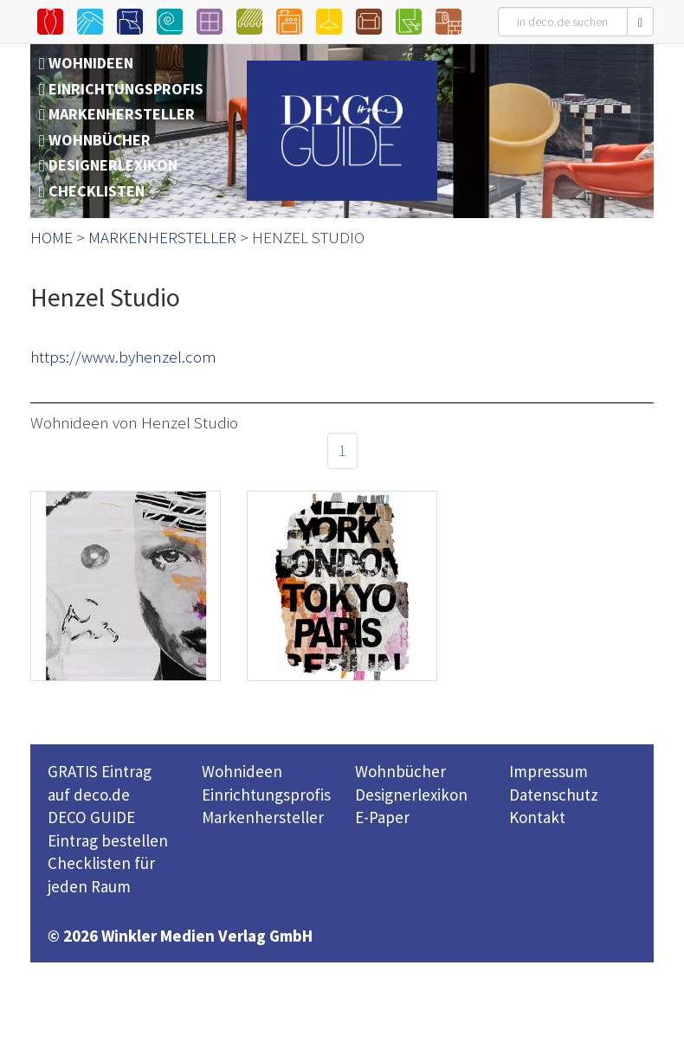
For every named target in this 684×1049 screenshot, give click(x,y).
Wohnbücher (400, 771)
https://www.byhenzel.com (123, 356)
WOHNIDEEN (90, 63)
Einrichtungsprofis (266, 794)
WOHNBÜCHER (99, 140)
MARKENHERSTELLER (121, 114)
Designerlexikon (411, 794)
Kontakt (537, 817)
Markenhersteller (263, 817)
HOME (51, 237)
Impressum (548, 771)
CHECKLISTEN (96, 191)
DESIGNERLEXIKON (112, 165)
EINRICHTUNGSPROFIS (125, 89)
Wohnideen (242, 771)
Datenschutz (553, 794)
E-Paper (382, 817)
